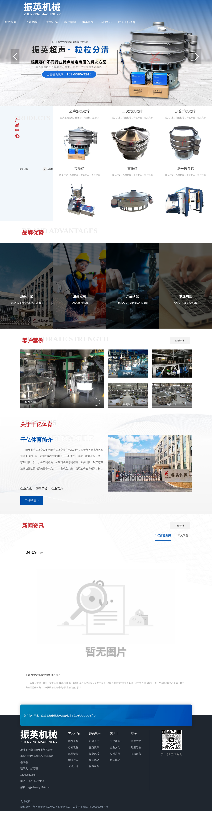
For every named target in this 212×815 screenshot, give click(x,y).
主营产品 (124, 8)
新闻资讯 (178, 8)
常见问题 (183, 539)
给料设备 (73, 751)
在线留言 (136, 757)
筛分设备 (73, 744)
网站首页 (82, 8)
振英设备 (94, 770)
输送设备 (73, 763)
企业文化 (115, 751)
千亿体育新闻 (163, 539)
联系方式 (136, 744)
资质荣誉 (115, 757)
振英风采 (160, 8)
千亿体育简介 (103, 8)
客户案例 (142, 8)
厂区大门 (94, 744)
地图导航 (136, 751)
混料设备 (73, 757)
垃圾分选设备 (75, 770)
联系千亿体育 (198, 8)
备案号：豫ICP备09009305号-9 (90, 810)
